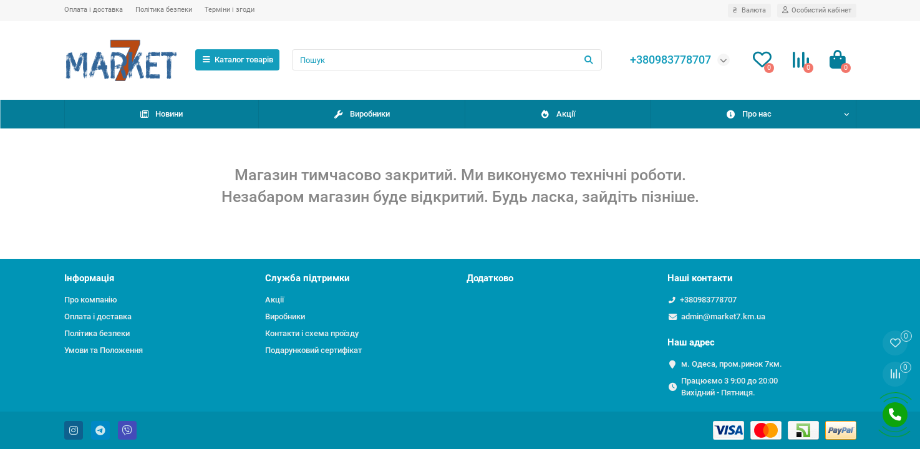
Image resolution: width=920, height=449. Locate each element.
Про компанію (90, 299)
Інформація (89, 278)
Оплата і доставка (93, 10)
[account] (816, 10)
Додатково (490, 278)
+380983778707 (708, 299)
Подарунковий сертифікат (313, 350)
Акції (557, 113)
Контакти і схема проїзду (312, 333)
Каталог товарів (237, 59)
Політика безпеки (163, 10)
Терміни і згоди (229, 10)
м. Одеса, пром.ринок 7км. (731, 364)
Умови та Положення (103, 350)
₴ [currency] (749, 10)
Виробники (361, 113)
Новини (161, 113)
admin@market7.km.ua (723, 316)
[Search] (446, 59)
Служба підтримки (307, 278)
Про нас (748, 113)
